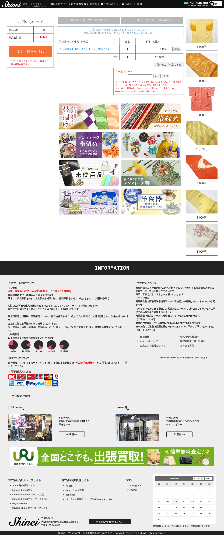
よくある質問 (187, 345)
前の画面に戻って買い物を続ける (89, 20)
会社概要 (144, 336)
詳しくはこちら (146, 330)
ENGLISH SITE (132, 4)
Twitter (133, 490)
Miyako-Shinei (19, 503)
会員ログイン (59, 4)
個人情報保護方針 (189, 336)
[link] (147, 359)
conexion (70, 494)
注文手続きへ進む (30, 52)
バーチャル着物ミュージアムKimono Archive (89, 499)
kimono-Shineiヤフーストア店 (28, 494)
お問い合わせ (110, 4)
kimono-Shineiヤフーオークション (30, 499)
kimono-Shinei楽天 (22, 490)
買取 (93, 4)
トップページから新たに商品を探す (151, 20)
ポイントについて (149, 341)
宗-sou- (69, 485)
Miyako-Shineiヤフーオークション (30, 508)
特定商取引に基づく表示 (192, 341)
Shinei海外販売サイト (23, 485)
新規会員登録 (78, 4)
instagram (135, 485)
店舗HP (72, 434)
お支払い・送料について (152, 345)
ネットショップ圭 (75, 490)
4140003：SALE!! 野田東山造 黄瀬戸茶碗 (87, 49)
